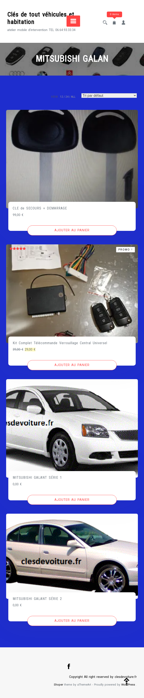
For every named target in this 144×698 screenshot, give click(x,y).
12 (61, 96)
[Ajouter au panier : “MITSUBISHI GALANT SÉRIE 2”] (72, 621)
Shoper (58, 684)
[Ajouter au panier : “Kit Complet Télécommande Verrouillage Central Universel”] (72, 365)
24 (66, 96)
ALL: (73, 96)
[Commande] (109, 95)
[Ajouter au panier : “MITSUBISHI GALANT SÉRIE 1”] (72, 500)
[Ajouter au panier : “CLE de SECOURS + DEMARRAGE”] (72, 230)
